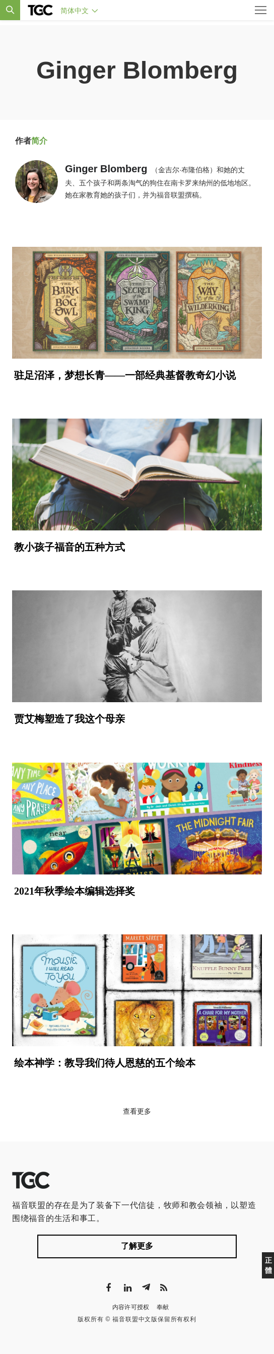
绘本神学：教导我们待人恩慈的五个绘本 (104, 1062)
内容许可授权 (131, 1307)
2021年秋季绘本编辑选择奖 (74, 891)
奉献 (163, 1307)
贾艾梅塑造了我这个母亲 (69, 718)
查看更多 (137, 1111)
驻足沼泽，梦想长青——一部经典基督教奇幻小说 (125, 375)
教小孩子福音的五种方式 (69, 547)
